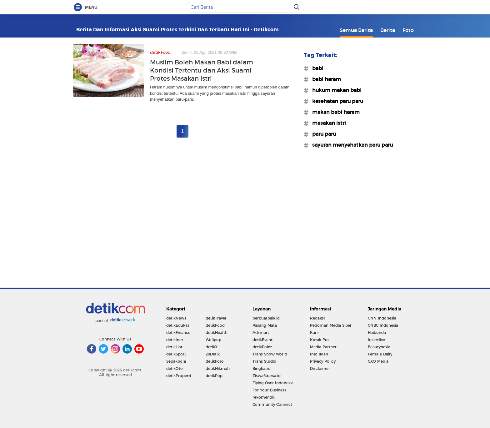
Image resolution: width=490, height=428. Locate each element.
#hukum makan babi (335, 90)
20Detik (213, 354)
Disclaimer (320, 368)
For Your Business (269, 390)
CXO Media (378, 361)
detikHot (174, 347)
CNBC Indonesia (383, 325)
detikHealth (217, 332)
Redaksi (317, 318)
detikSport (176, 354)
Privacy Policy (323, 361)
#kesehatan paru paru (335, 101)
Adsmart (260, 332)
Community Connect (272, 404)
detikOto (174, 368)
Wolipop (213, 339)
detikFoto (215, 361)
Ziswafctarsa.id (266, 375)
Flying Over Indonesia (272, 382)
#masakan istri (327, 123)
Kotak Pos (319, 339)
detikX (212, 347)
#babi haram (324, 79)
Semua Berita (356, 30)
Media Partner (323, 347)
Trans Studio (264, 361)
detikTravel (216, 318)
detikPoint (262, 347)
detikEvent (262, 339)
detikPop (214, 375)
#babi (315, 68)
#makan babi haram (334, 112)
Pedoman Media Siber (331, 325)
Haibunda (377, 332)
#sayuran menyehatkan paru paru (350, 145)
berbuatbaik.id (266, 318)
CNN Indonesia (382, 318)
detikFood (215, 325)
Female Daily (380, 354)
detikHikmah (218, 368)
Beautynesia (379, 347)
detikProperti (178, 375)
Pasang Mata (264, 325)
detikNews (176, 318)
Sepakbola (176, 361)
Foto (408, 30)
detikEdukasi (178, 325)
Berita (387, 30)
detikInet (174, 339)
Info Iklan (319, 354)
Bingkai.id (261, 368)
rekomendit (263, 397)
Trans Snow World (269, 354)
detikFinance (178, 332)
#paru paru (322, 134)
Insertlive (376, 339)
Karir (314, 332)
